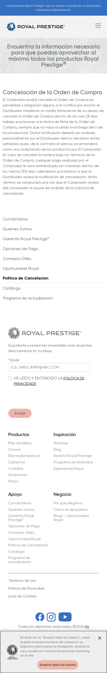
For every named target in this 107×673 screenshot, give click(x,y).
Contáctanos (15, 219)
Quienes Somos (17, 228)
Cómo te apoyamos (71, 510)
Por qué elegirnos (68, 503)
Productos (18, 435)
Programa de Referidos (73, 462)
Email (15, 360)
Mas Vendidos (20, 443)
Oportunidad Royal (21, 268)
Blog (57, 450)
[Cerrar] (100, 641)
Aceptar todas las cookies (58, 668)
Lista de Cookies (22, 596)
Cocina (14, 450)
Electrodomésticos (24, 456)
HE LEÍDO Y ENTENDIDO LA (38, 378)
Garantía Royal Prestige (26, 238)
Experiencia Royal (68, 469)
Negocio (62, 494)
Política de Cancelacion (25, 278)
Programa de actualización (28, 298)
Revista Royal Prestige (73, 456)
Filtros (13, 481)
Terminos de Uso (22, 580)
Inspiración (65, 435)
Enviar (19, 413)
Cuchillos (15, 469)
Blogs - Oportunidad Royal (71, 518)
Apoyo (15, 494)
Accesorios (17, 475)
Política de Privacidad (26, 588)
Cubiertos (16, 462)
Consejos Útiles (17, 258)
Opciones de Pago (20, 248)
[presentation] (43, 396)
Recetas (61, 443)
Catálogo (12, 288)
